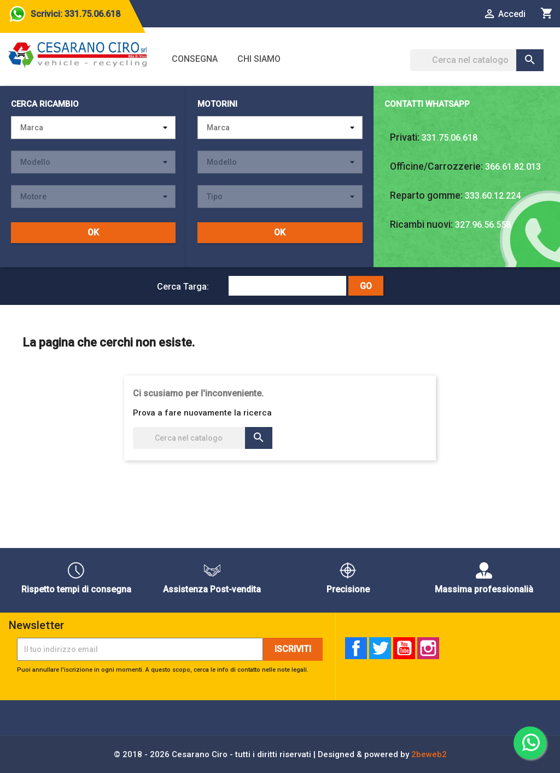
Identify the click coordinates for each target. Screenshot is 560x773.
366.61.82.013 (513, 166)
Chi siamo (259, 59)
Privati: (404, 137)
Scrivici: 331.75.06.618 (75, 14)
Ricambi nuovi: (421, 224)
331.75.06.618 (449, 137)
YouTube (404, 648)
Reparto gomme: (426, 195)
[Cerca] (477, 60)
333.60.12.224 (493, 196)
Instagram (428, 648)
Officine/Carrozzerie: (436, 166)
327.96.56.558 (483, 225)
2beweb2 (429, 754)
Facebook (356, 648)
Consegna (195, 59)
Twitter (380, 648)
